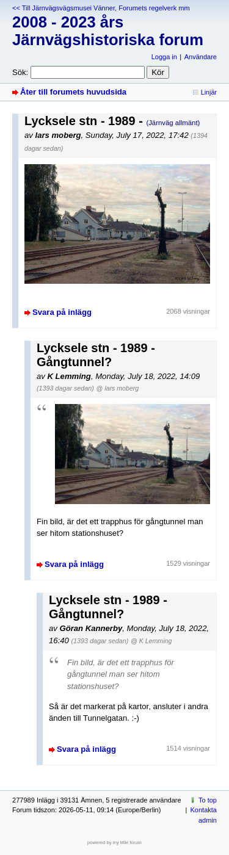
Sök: (20, 72)
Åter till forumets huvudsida (73, 91)
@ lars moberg (117, 388)
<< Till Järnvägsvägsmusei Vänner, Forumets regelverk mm (101, 8)
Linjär (209, 92)
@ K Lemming (151, 640)
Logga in (164, 56)
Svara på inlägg (62, 312)
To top (207, 800)
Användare (200, 56)
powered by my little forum (114, 842)
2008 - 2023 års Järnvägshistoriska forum (107, 30)
